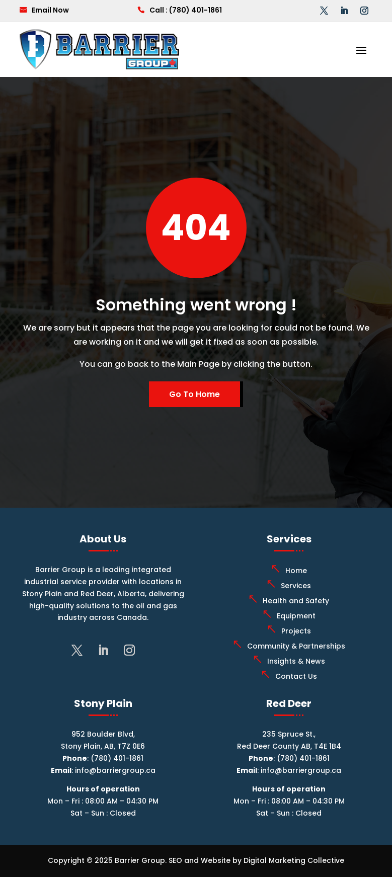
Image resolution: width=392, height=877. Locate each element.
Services (296, 586)
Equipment (296, 616)
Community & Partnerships (296, 646)
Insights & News (296, 661)
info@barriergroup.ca (115, 770)
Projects (296, 631)
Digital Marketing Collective (294, 860)
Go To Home (194, 394)
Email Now (50, 10)
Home (296, 571)
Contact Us (296, 676)
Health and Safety (296, 601)
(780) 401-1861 (195, 10)
